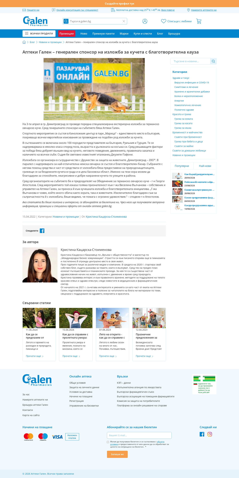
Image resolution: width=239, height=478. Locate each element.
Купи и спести (143, 33)
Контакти (27, 410)
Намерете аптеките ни (35, 399)
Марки (124, 33)
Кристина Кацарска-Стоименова (106, 216)
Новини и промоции (183, 155)
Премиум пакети (103, 33)
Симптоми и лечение (186, 87)
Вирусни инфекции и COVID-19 (191, 82)
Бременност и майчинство (187, 132)
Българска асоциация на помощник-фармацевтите (145, 396)
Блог (160, 33)
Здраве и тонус (180, 77)
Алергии (179, 100)
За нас (26, 394)
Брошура (174, 33)
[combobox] (193, 61)
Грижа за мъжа (182, 127)
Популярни (182, 166)
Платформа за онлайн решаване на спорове (142, 405)
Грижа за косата (183, 123)
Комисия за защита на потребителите (138, 400)
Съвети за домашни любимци (189, 150)
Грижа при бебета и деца (188, 141)
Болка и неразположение (188, 96)
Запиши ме (117, 454)
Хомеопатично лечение (187, 105)
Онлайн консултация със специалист (77, 10)
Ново (83, 33)
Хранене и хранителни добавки (192, 91)
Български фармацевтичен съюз (135, 391)
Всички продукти (39, 33)
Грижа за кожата (183, 118)
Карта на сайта (30, 415)
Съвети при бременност (188, 136)
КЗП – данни (124, 382)
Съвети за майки (183, 146)
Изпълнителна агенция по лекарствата (139, 387)
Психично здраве (184, 109)
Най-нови (205, 166)
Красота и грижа (181, 114)
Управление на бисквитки (84, 405)
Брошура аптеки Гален (35, 404)
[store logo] (35, 21)
